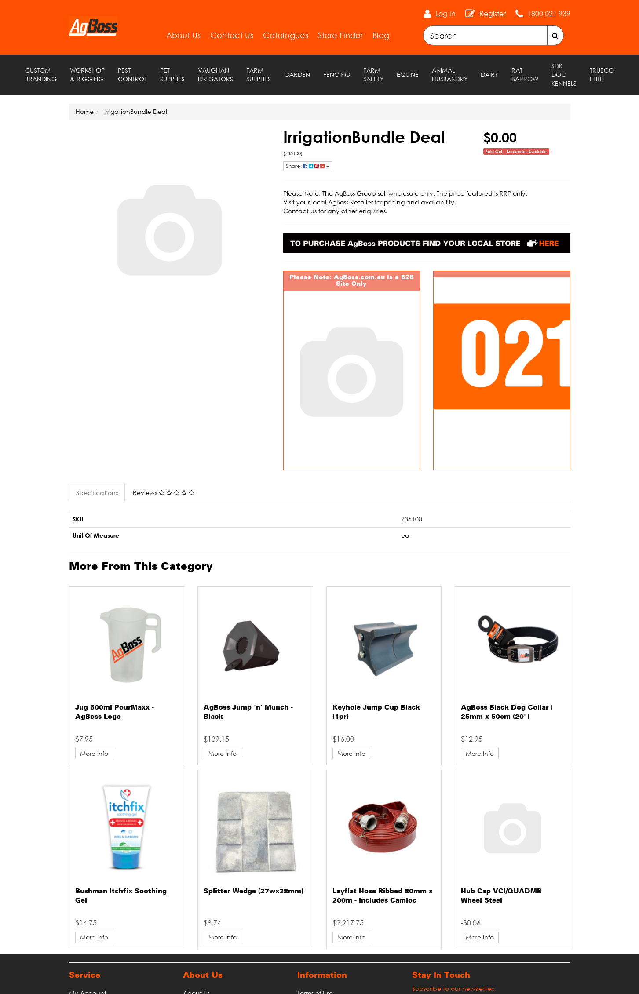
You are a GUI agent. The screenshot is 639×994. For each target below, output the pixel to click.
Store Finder (340, 35)
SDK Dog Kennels (564, 74)
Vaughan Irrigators (215, 74)
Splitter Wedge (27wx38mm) (253, 891)
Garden (297, 74)
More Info (94, 753)
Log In (445, 13)
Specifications (97, 492)
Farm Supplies (258, 74)
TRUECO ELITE (602, 74)
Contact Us (231, 35)
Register (492, 13)
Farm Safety (373, 74)
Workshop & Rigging (87, 74)
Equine (408, 74)
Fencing (336, 74)
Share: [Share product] (307, 166)
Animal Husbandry (449, 74)
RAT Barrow (524, 74)
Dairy (489, 74)
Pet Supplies (172, 74)
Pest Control (132, 74)
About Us (183, 35)
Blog (380, 35)
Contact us (300, 211)
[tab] (97, 493)
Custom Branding (41, 74)
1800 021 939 (548, 13)
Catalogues (285, 35)
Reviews (163, 492)
